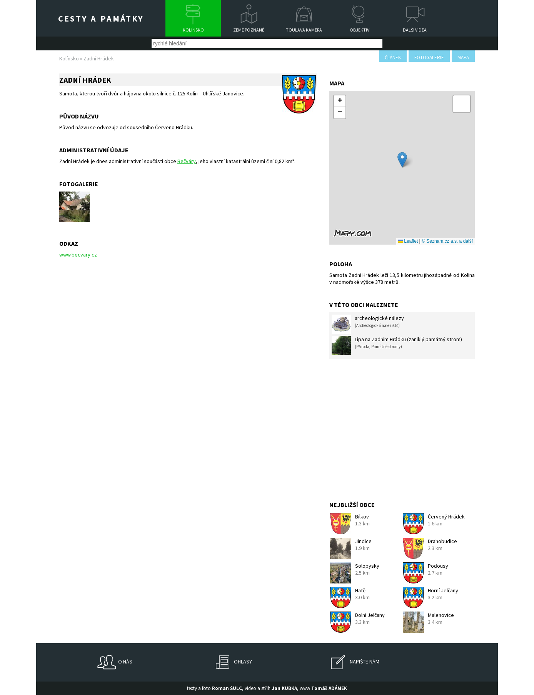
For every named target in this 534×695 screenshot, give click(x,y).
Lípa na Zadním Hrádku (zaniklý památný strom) (397, 345)
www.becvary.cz (78, 254)
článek (393, 57)
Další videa (415, 30)
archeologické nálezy (368, 324)
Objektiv (359, 30)
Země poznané (248, 30)
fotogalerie (429, 57)
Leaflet (408, 241)
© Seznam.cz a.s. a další (447, 241)
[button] (402, 160)
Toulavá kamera (304, 30)
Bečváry (186, 161)
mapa (463, 57)
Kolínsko (193, 30)
